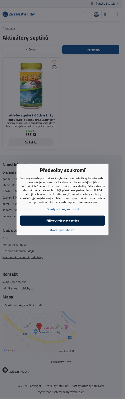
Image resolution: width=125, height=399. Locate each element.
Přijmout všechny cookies (62, 220)
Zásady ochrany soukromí (62, 209)
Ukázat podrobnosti (62, 230)
